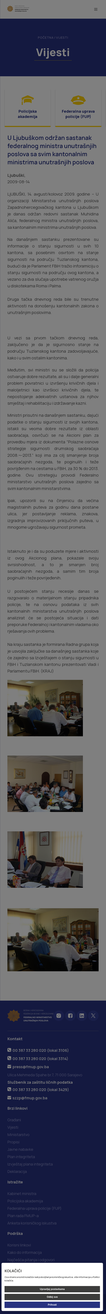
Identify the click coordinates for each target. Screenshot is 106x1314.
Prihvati (52, 1304)
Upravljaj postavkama (52, 1289)
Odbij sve (52, 1297)
